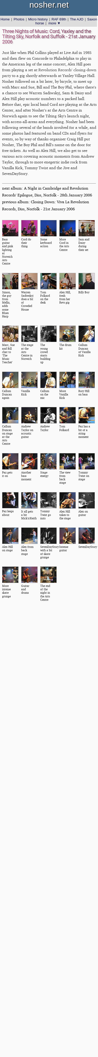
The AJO (76, 19)
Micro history (38, 19)
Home (5, 19)
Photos (19, 19)
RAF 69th (58, 19)
